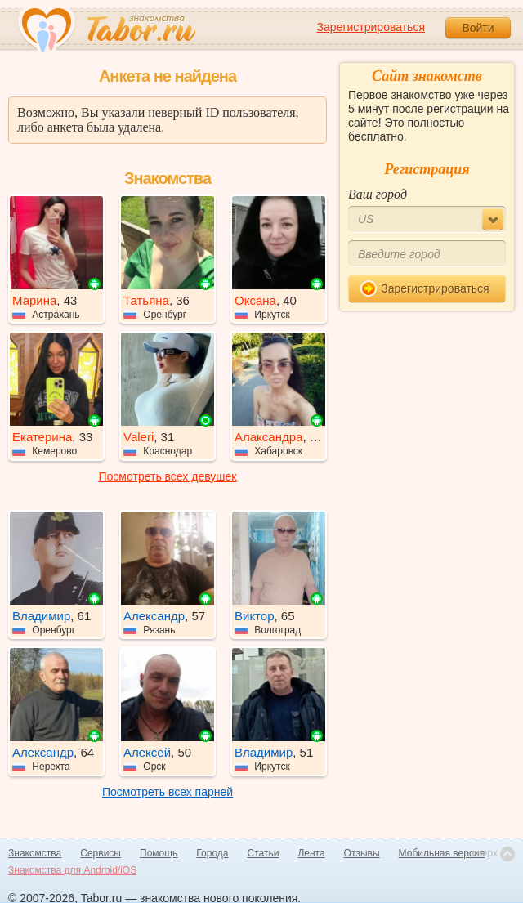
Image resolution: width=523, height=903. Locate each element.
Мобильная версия (442, 853)
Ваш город (377, 194)
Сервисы (100, 853)
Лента (310, 853)
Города (212, 853)
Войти (478, 27)
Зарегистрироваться (371, 27)
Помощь (158, 853)
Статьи (263, 853)
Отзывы (362, 853)
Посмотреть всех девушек (168, 476)
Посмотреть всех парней (167, 791)
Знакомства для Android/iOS (72, 870)
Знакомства (34, 853)
